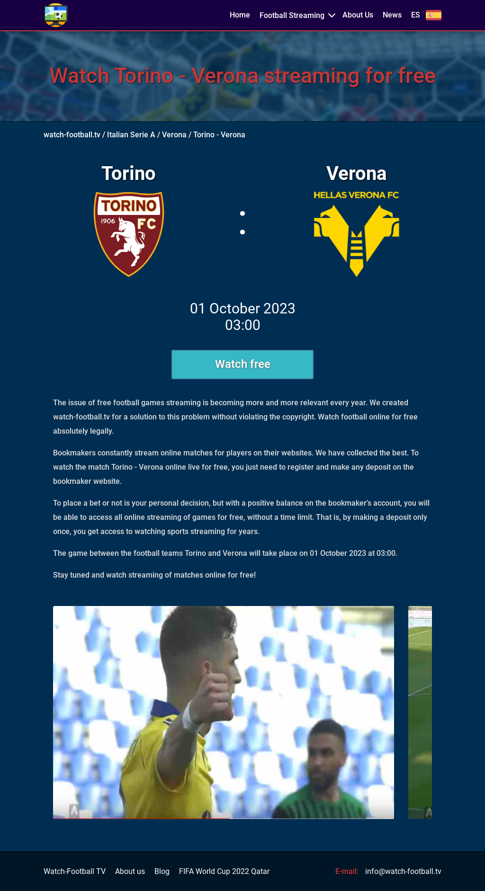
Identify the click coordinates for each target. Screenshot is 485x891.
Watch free (242, 364)
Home (240, 15)
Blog (162, 871)
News (392, 15)
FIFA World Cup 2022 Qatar (224, 871)
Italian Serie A (131, 134)
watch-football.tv (72, 134)
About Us (357, 15)
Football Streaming (292, 15)
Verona (174, 134)
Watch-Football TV (75, 871)
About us (130, 871)
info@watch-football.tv (403, 871)
